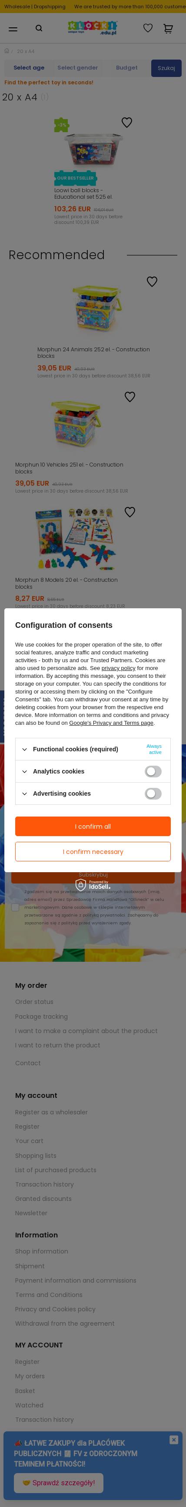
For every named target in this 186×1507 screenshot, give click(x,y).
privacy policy (119, 668)
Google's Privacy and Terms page (111, 723)
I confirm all (93, 826)
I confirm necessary (93, 851)
